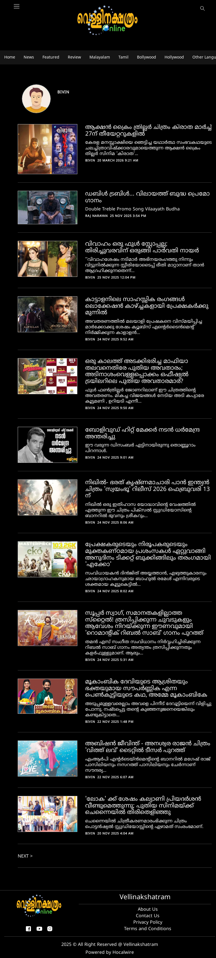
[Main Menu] (16, 9)
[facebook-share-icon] (28, 931)
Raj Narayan (96, 216)
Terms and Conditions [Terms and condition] (147, 929)
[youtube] (39, 931)
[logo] (108, 20)
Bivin (63, 92)
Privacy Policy (147, 922)
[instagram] (50, 931)
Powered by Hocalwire (110, 952)
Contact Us (147, 916)
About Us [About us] (148, 909)
